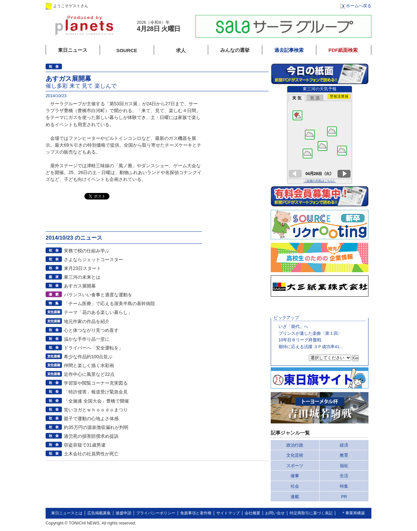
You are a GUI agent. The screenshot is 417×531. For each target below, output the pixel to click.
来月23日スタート (82, 268)
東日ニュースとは (66, 513)
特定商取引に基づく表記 (311, 513)
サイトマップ (228, 513)
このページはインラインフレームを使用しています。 (319, 135)
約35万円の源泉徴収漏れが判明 (96, 427)
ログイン (112, 5)
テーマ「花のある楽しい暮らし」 (98, 312)
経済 (344, 445)
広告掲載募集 (99, 513)
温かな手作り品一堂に (86, 339)
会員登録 (153, 5)
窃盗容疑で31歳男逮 (85, 445)
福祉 (344, 465)
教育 (344, 455)
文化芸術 (294, 455)
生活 (344, 475)
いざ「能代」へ (293, 326)
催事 (295, 475)
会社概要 (252, 513)
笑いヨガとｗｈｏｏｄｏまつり (96, 409)
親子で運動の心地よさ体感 (91, 418)
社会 (295, 486)
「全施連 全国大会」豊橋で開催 (96, 401)
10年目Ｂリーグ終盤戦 (300, 339)
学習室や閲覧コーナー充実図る (96, 383)
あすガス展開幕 (80, 285)
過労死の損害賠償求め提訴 (91, 436)
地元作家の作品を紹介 (86, 321)
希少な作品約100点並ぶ (88, 356)
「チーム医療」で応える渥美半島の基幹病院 (109, 303)
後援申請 (123, 513)
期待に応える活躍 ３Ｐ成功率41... (311, 346)
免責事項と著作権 (195, 513)
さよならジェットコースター (93, 259)
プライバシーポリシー (155, 513)
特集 (344, 486)
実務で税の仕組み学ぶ (86, 250)
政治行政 (294, 445)
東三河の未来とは (82, 277)
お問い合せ (275, 513)
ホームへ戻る (358, 5)
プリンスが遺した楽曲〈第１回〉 (310, 333)
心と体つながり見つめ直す (91, 330)
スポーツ (294, 465)
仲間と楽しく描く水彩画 (89, 365)
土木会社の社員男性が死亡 (91, 453)
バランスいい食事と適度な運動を (98, 294)
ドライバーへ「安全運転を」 (93, 347)
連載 (295, 496)
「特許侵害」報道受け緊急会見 (96, 391)
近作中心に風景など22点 (89, 374)
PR (344, 496)
